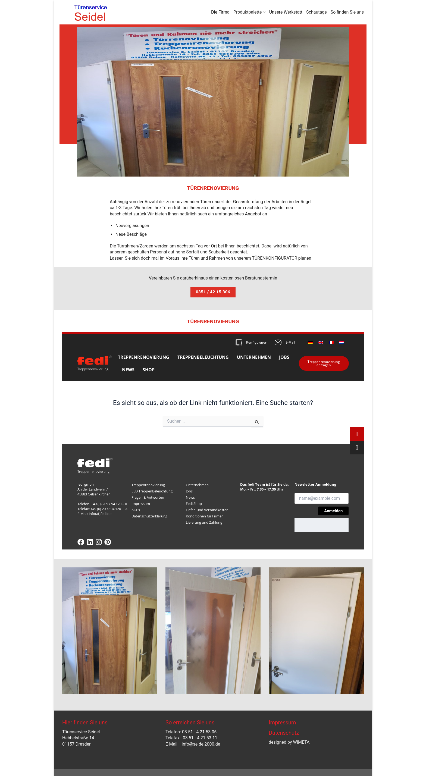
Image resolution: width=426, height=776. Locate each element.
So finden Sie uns (347, 12)
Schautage (316, 12)
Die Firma (220, 12)
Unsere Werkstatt (285, 12)
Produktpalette (249, 12)
